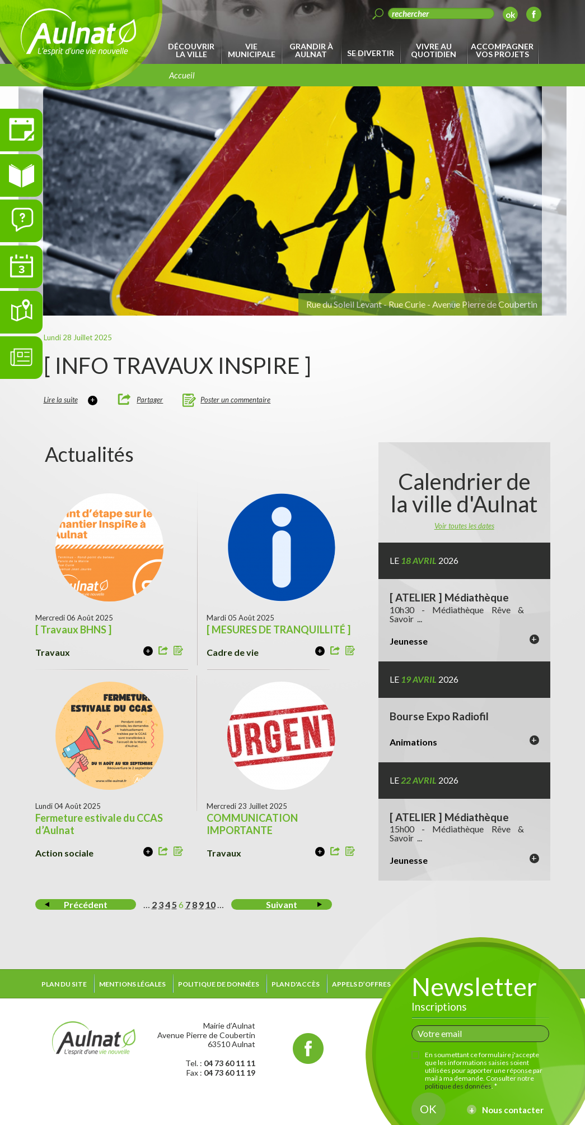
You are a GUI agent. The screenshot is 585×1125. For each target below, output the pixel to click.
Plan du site (64, 984)
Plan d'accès (296, 984)
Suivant (281, 904)
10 (210, 904)
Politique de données (218, 984)
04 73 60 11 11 (229, 1063)
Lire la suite (61, 399)
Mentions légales (132, 984)
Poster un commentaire (235, 399)
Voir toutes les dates (464, 525)
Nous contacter (513, 1110)
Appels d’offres (361, 984)
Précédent (85, 904)
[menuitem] (193, 50)
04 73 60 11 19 (229, 1072)
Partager (150, 399)
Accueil (182, 75)
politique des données (458, 1086)
